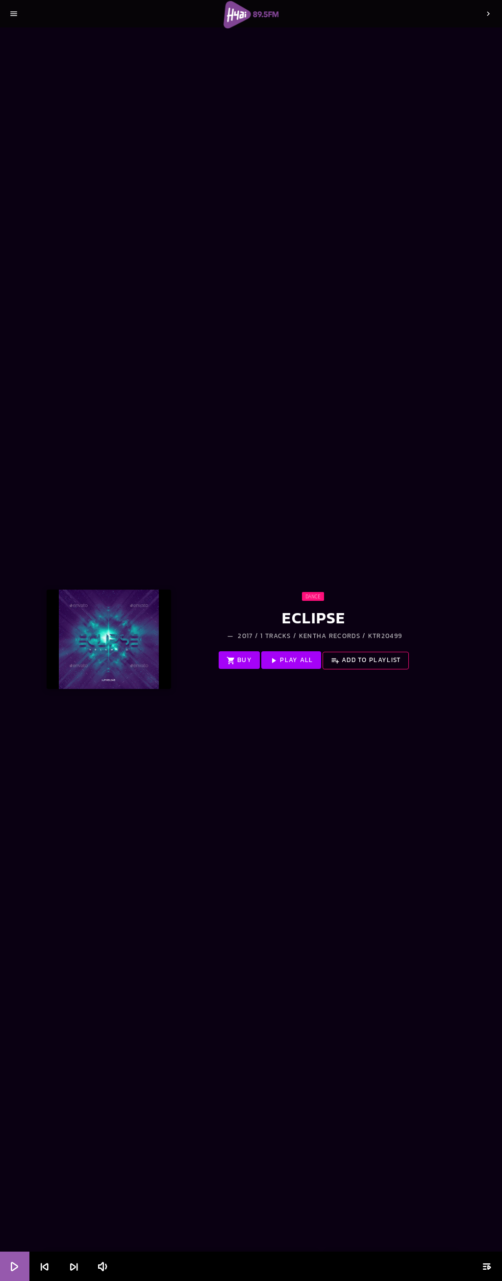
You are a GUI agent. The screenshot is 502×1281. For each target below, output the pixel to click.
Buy (239, 660)
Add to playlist (366, 660)
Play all (291, 660)
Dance (313, 596)
